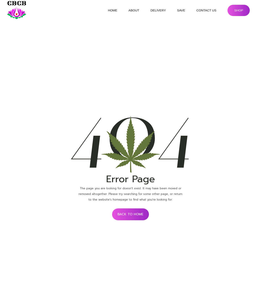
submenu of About (143, 10)
